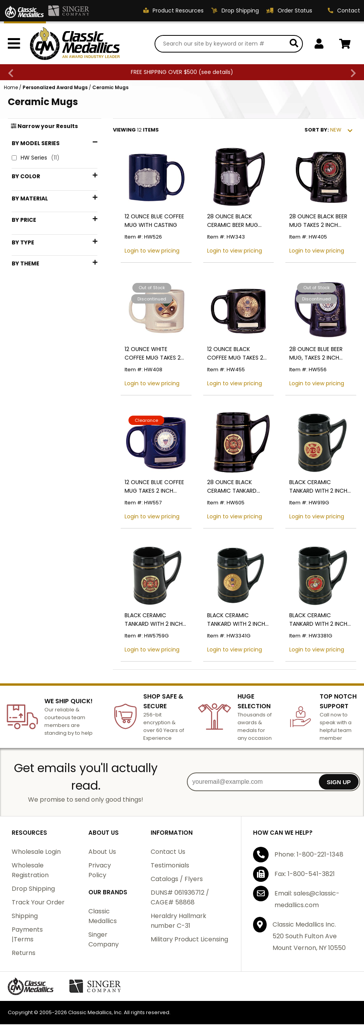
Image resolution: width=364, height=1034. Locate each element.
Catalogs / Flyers (177, 878)
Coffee (31, 425)
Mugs (29, 386)
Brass (29, 264)
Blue (28, 204)
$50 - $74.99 (40, 338)
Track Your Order (38, 902)
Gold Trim (36, 450)
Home (11, 87)
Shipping (25, 915)
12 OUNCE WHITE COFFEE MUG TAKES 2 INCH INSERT (153, 353)
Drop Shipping (33, 888)
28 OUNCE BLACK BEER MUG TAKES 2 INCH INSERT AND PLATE (318, 220)
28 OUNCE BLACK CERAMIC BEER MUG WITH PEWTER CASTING (237, 220)
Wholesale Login (36, 851)
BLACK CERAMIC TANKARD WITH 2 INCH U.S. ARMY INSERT (236, 619)
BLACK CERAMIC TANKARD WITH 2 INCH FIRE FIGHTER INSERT (154, 619)
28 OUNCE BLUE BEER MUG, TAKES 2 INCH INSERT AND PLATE (316, 353)
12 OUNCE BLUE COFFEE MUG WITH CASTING (154, 220)
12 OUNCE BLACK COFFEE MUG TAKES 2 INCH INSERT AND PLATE (237, 353)
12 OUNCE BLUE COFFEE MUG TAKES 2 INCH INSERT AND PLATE (154, 486)
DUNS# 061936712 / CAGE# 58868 (180, 897)
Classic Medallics (102, 916)
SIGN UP (339, 782)
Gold (29, 216)
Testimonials (170, 865)
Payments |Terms (27, 934)
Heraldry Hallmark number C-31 (178, 920)
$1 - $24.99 (38, 312)
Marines (32, 463)
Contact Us (168, 851)
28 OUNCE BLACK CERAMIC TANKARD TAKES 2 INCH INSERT (233, 486)
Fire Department (44, 438)
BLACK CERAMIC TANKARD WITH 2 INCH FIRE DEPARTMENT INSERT (318, 486)
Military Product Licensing (189, 939)
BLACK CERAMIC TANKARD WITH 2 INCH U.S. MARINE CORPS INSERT (318, 619)
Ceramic (34, 277)
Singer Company (103, 939)
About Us (102, 851)
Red (27, 229)
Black (29, 191)
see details (215, 72)
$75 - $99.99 (40, 350)
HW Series (36, 158)
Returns (23, 952)
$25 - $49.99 (40, 325)
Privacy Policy (99, 870)
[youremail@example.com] (253, 782)
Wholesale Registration (30, 870)
